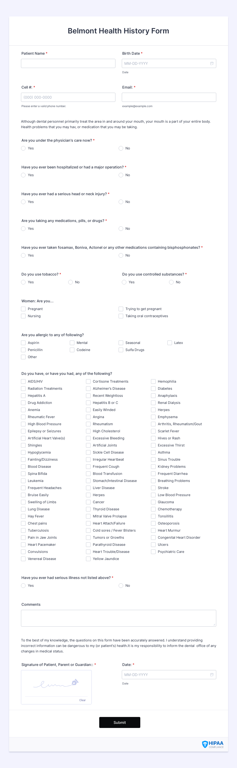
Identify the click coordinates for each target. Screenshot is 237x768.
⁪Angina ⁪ (99, 417)
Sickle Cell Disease (108, 452)
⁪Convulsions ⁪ (38, 551)
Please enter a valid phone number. (43, 106)
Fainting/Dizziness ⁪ (43, 459)
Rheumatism (103, 424)
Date (125, 72)
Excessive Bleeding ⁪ (109, 438)
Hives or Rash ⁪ (169, 438)
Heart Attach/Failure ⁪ (109, 523)
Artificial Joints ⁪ (105, 445)
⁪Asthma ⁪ (164, 452)
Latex (178, 343)
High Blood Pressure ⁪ (45, 424)
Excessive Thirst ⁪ (171, 445)
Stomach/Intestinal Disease (115, 481)
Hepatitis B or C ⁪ (106, 402)
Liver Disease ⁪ (104, 488)
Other (32, 357)
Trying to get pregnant (143, 309)
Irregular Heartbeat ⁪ (109, 459)
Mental (82, 343)
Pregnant (35, 309)
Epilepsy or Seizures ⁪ (45, 431)
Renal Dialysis (169, 402)
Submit (120, 722)
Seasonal (132, 343)
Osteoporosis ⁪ (169, 523)
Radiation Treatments (45, 388)
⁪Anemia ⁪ (34, 410)
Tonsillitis (165, 516)
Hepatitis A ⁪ (37, 395)
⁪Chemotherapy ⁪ (170, 509)
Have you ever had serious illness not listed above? (67, 577)
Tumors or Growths (108, 537)
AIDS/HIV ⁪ (36, 381)
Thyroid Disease (106, 509)
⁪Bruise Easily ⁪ (38, 495)
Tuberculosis (38, 530)
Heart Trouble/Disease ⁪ (111, 551)
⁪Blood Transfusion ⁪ (108, 473)
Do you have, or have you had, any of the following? (66, 373)
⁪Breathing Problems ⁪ (174, 481)
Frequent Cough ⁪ (106, 466)
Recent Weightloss (108, 395)
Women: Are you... (37, 301)
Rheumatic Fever (41, 417)
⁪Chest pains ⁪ (38, 523)
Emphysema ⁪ (168, 417)
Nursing (34, 316)
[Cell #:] (68, 97)
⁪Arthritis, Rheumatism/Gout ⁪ (180, 424)
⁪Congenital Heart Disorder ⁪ (179, 537)
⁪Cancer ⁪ (99, 502)
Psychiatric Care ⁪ (171, 551)
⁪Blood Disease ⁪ (40, 466)
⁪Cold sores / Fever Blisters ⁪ (115, 530)
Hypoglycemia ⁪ (40, 452)
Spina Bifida (37, 473)
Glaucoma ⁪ (166, 502)
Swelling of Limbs (42, 502)
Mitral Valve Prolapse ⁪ (110, 516)
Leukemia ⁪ (36, 481)
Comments (31, 604)
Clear (82, 700)
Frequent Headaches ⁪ (45, 488)
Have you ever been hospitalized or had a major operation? (73, 167)
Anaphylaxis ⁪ (168, 395)
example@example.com (137, 106)
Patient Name (34, 53)
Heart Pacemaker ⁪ (42, 544)
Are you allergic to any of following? (52, 335)
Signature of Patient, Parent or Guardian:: (58, 664)
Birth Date (132, 53)
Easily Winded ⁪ (104, 410)
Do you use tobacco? (41, 274)
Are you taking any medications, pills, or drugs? (64, 220)
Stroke (163, 488)
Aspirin (33, 343)
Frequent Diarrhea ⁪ (173, 473)
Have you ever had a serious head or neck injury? (65, 194)
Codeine (83, 350)
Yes (31, 148)
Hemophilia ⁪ (167, 381)
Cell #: (28, 87)
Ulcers (163, 544)
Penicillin (35, 350)
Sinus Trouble (169, 459)
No (127, 148)
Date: (128, 664)
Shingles (35, 445)
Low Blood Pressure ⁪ (174, 495)
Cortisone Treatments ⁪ (111, 381)
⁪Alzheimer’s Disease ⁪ (109, 388)
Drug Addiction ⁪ (40, 402)
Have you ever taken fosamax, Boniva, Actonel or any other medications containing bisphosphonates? (112, 247)
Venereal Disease (42, 559)
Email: (128, 87)
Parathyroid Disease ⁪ (109, 544)
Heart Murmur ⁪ (170, 530)
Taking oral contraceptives (146, 316)
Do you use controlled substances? (154, 274)
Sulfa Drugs (134, 350)
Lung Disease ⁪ (39, 509)
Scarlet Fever (168, 431)
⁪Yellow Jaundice (106, 559)
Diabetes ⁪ (165, 388)
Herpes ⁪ (164, 410)
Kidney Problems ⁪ (172, 466)
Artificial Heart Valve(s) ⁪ (47, 438)
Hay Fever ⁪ (36, 516)
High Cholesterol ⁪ (107, 431)
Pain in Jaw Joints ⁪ (43, 537)
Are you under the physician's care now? (58, 140)
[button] (211, 63)
